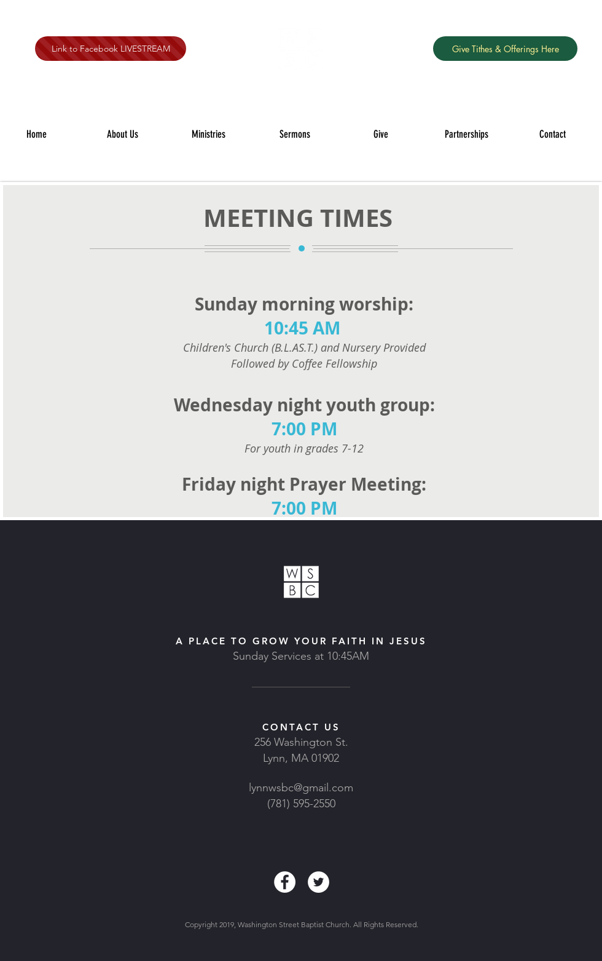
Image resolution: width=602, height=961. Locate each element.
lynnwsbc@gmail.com (301, 787)
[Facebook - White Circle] (284, 882)
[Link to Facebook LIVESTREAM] (110, 48)
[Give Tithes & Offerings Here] (505, 48)
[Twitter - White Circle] (318, 882)
